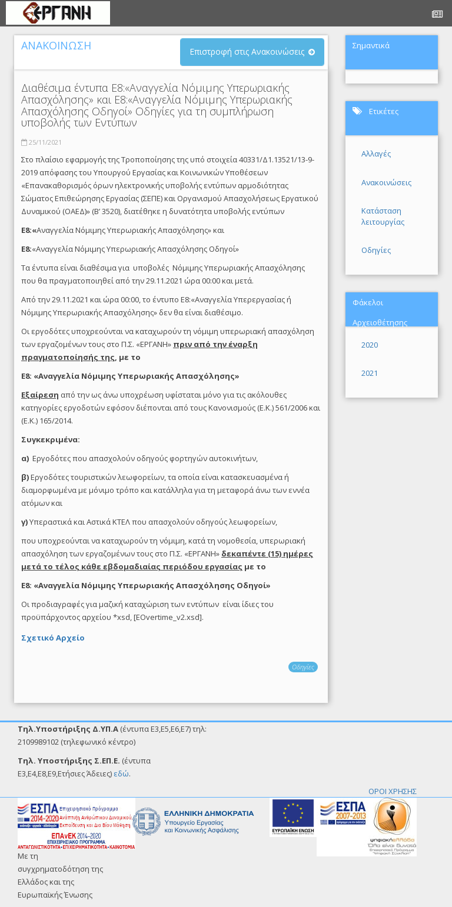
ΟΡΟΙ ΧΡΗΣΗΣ (392, 791)
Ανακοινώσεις (386, 182)
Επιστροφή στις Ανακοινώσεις (247, 51)
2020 (369, 344)
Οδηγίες (303, 666)
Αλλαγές (376, 153)
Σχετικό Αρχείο (53, 637)
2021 (369, 373)
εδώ (121, 773)
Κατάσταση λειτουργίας (382, 216)
